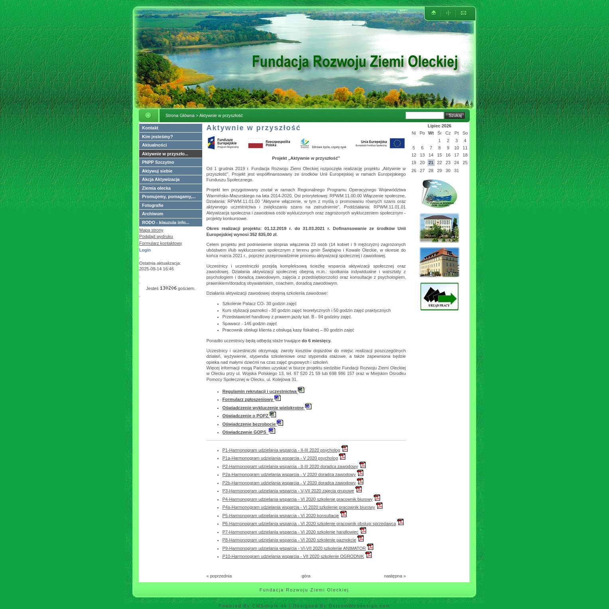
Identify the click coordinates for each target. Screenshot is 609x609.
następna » (395, 575)
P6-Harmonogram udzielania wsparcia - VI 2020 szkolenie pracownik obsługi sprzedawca (309, 523)
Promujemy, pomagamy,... (169, 196)
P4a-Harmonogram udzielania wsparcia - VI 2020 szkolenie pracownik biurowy (299, 507)
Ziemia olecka (156, 188)
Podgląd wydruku (156, 236)
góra (306, 575)
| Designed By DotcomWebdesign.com (339, 605)
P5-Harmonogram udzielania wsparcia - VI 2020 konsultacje (281, 515)
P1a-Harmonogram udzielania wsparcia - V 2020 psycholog (280, 458)
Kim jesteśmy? (157, 136)
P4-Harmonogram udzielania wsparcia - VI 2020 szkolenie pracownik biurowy (298, 499)
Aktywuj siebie (157, 171)
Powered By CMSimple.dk (253, 605)
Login (145, 250)
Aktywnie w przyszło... (165, 153)
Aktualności (154, 145)
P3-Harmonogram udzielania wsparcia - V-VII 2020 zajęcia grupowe (288, 490)
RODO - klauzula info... (165, 222)
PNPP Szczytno (158, 162)
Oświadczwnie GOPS (249, 432)
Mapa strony (151, 230)
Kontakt (150, 127)
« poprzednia (219, 575)
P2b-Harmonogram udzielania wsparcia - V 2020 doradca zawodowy (289, 482)
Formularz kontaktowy (160, 243)
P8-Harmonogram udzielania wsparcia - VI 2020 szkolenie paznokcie (290, 540)
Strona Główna (180, 115)
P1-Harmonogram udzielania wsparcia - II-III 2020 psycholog (281, 450)
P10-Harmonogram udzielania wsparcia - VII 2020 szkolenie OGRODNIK (293, 556)
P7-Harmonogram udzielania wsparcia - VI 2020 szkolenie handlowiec (291, 532)
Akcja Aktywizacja (160, 179)
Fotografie (153, 205)
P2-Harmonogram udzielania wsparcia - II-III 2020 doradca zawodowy (290, 466)
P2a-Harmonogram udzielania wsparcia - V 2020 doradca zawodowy (289, 474)
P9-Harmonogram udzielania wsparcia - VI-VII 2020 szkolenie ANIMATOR (294, 548)
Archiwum (152, 213)
